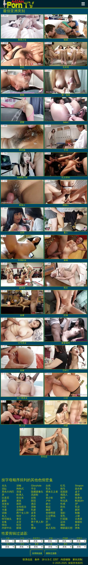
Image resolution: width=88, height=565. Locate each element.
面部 (18, 503)
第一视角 (65, 82)
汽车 (4, 506)
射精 (22, 82)
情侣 (4, 525)
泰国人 (22, 193)
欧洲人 (20, 494)
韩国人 (65, 193)
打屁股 (64, 519)
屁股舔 (64, 491)
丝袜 (22, 358)
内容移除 (65, 559)
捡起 (48, 506)
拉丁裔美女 (22, 386)
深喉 (18, 485)
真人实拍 (50, 528)
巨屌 (65, 303)
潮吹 (62, 525)
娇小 (48, 503)
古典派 (78, 519)
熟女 (65, 275)
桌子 (77, 491)
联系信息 (27, 559)
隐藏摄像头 (37, 491)
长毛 (33, 519)
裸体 (33, 528)
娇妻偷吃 (65, 331)
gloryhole (36, 485)
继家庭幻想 (66, 528)
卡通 (4, 510)
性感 (62, 503)
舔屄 (48, 525)
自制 (33, 497)
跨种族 (22, 138)
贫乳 (62, 516)
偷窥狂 (78, 522)
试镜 (4, 513)
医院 (33, 500)
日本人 (65, 358)
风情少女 (22, 27)
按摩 (22, 303)
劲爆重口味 (22, 165)
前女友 (20, 497)
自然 (48, 485)
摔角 (77, 528)
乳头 (48, 488)
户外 (48, 500)
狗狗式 (20, 488)
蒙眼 (4, 500)
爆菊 (65, 248)
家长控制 (77, 559)
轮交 (18, 525)
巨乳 (22, 55)
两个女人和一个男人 (27, 513)
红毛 (62, 485)
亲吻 (33, 506)
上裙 (77, 516)
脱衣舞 (78, 488)
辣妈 (65, 27)
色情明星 (50, 513)
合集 (4, 522)
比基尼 (5, 497)
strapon (79, 485)
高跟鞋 (34, 494)
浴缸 (4, 488)
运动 (62, 522)
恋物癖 (20, 510)
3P (76, 503)
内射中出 (7, 528)
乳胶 (33, 510)
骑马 (62, 488)
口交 (65, 386)
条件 (37, 559)
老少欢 (49, 497)
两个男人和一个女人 (42, 522)
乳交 (77, 506)
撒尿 (48, 510)
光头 (4, 485)
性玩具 (64, 500)
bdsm (65, 110)
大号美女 (22, 331)
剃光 (62, 506)
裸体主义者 (52, 491)
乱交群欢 (65, 165)
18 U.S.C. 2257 (50, 559)
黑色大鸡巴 (8, 491)
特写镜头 (7, 519)
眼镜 (18, 528)
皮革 (33, 513)
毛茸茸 (65, 55)
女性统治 (21, 506)
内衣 (33, 516)
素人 (65, 220)
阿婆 (65, 413)
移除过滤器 (51, 553)
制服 (77, 513)
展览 (18, 500)
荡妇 (62, 513)
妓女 (77, 525)
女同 (22, 220)
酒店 (33, 503)
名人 (4, 516)
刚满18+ (79, 500)
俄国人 (64, 494)
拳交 (18, 519)
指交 (18, 516)
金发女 (22, 275)
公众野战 (50, 516)
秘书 (62, 497)
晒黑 (77, 494)
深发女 (5, 503)
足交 (18, 522)
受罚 (48, 519)
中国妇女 (22, 248)
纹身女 (78, 497)
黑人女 (22, 413)
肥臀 (22, 110)
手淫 (65, 138)
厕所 (77, 510)
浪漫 (18, 491)
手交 (33, 488)
